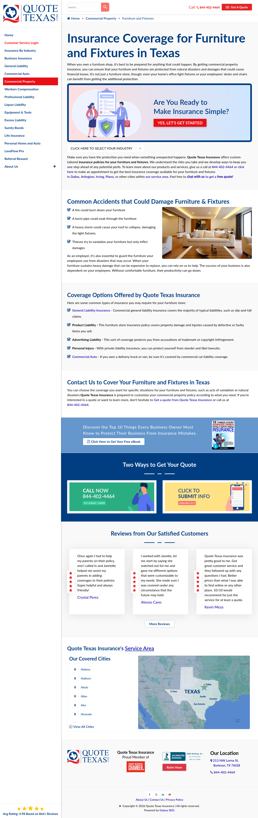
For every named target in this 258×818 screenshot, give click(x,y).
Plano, (110, 176)
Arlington (121, 696)
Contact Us (157, 799)
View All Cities (83, 726)
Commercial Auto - (85, 357)
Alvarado (120, 687)
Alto (83, 687)
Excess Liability (15, 118)
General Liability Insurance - (92, 310)
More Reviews (159, 624)
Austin (85, 705)
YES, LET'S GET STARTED (181, 122)
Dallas (75, 176)
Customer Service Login (21, 41)
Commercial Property (101, 18)
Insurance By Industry (20, 48)
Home (73, 18)
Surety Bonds (14, 126)
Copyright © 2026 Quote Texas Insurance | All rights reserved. (161, 805)
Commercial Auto (17, 72)
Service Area (139, 648)
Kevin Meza (213, 607)
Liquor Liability (15, 103)
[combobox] (84, 7)
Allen (118, 678)
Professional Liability (19, 95)
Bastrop (120, 714)
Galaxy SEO (167, 809)
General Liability (16, 64)
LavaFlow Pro (14, 149)
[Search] (105, 7)
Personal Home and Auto (22, 141)
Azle (117, 705)
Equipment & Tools (18, 110)
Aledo (84, 678)
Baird (84, 714)
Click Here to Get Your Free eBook (113, 441)
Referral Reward (16, 157)
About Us (142, 799)
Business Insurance (18, 56)
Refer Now (174, 767)
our (148, 176)
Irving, (100, 176)
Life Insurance (14, 134)
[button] (54, 164)
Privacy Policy (174, 799)
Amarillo (86, 696)
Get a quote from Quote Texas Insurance (183, 400)
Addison (120, 669)
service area (159, 176)
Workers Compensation (21, 87)
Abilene (85, 669)
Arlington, (88, 176)
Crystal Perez (87, 597)
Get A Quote (237, 7)
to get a (210, 176)
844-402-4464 (208, 7)
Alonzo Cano (151, 602)
